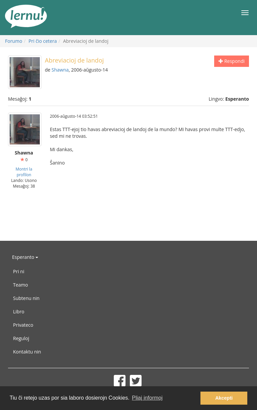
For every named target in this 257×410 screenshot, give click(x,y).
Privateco (23, 325)
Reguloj (21, 338)
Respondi (232, 61)
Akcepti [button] (224, 398)
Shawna (60, 70)
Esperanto (25, 257)
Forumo (13, 41)
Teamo (20, 285)
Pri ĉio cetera (42, 41)
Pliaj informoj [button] (147, 398)
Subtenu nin (26, 298)
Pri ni (18, 271)
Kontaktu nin (27, 351)
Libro (18, 311)
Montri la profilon (24, 171)
